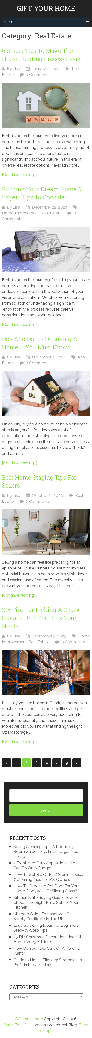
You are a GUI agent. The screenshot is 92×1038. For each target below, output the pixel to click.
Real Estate (51, 213)
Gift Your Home (46, 8)
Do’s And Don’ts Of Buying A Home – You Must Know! (39, 343)
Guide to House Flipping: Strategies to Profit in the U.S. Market (47, 962)
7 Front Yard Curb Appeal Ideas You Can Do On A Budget (45, 865)
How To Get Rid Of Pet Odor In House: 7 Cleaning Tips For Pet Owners (48, 877)
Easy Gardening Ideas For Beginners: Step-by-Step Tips (46, 928)
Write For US (15, 1025)
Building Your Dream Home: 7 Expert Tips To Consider (42, 193)
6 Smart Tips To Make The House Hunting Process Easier (42, 55)
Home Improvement (20, 213)
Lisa (16, 69)
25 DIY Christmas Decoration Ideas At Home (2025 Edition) (47, 939)
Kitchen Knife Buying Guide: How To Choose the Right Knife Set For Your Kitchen (46, 902)
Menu (8, 22)
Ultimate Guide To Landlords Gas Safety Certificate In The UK (43, 916)
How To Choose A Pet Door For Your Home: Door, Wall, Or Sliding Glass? (46, 888)
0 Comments (38, 74)
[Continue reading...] (19, 174)
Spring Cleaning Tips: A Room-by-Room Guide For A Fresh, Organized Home (45, 851)
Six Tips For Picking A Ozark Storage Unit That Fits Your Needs (41, 618)
